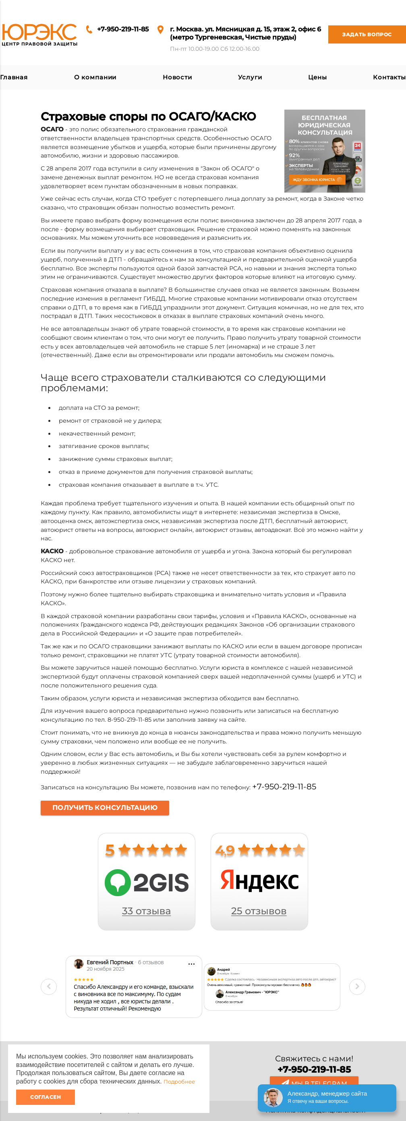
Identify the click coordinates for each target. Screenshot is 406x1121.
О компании (95, 77)
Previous (49, 987)
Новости (177, 77)
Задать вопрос (360, 34)
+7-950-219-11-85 (123, 29)
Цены (317, 77)
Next (357, 987)
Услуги (250, 77)
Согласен (45, 1097)
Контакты (389, 77)
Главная (14, 77)
